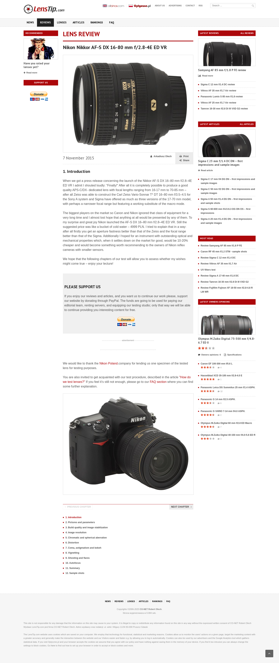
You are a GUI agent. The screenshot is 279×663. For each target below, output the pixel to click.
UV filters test (208, 269)
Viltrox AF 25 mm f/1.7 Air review (218, 102)
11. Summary (73, 568)
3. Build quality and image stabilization (87, 527)
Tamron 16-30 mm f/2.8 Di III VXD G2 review (224, 108)
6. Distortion (72, 542)
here (53, 645)
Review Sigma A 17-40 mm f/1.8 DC (220, 275)
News (30, 22)
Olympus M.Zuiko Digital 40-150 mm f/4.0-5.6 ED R (228, 435)
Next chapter (181, 506)
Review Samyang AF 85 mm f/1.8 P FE (221, 245)
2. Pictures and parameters (80, 522)
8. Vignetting (72, 552)
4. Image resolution (76, 532)
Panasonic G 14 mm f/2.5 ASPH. (218, 399)
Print (183, 156)
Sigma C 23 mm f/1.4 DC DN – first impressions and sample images (220, 163)
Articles (78, 22)
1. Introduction (73, 517)
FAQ (111, 22)
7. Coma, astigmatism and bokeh (83, 547)
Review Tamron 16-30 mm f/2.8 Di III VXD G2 (225, 282)
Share (184, 160)
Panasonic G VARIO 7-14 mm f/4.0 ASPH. (223, 411)
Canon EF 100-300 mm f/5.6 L (217, 363)
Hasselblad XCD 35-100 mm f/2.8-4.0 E (221, 375)
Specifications (233, 355)
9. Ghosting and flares (78, 558)
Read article (205, 170)
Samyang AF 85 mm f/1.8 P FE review (222, 70)
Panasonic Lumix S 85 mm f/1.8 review (222, 96)
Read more (30, 73)
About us (160, 6)
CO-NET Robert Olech (151, 609)
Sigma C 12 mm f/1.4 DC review (218, 84)
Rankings (97, 22)
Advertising (175, 6)
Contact (190, 6)
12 (220, 391)
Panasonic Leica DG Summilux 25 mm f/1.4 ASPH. (228, 387)
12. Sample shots (75, 573)
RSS (201, 6)
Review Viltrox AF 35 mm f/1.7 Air (219, 263)
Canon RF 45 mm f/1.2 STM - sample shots (224, 251)
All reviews (246, 33)
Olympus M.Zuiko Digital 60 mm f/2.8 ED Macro (226, 423)
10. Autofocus (73, 563)
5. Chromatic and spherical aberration (86, 537)
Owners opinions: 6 (209, 355)
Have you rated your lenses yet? (36, 65)
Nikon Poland (108, 363)
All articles (247, 124)
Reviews (45, 22)
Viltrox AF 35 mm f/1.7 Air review (218, 90)
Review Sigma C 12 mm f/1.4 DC (218, 257)
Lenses (62, 22)
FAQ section (158, 381)
